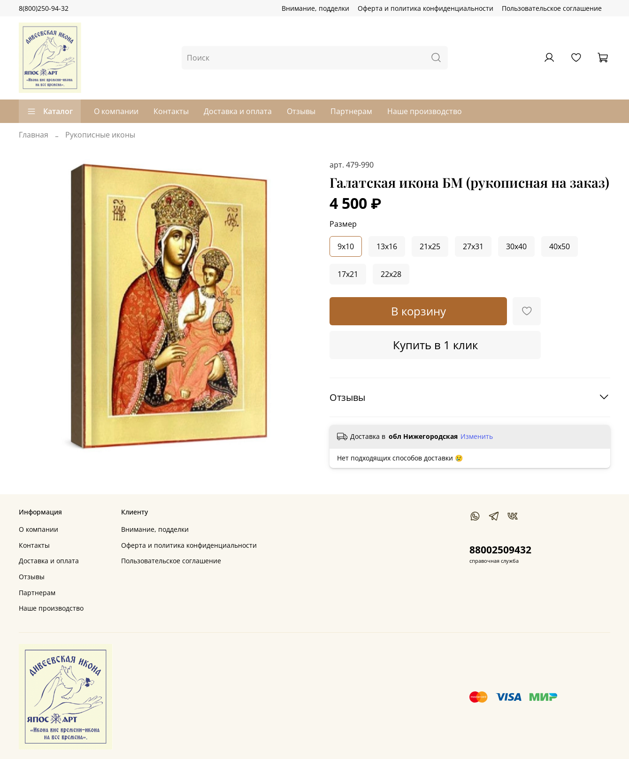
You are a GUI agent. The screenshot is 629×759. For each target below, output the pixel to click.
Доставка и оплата (238, 111)
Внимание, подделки (315, 8)
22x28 (391, 274)
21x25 (430, 246)
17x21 (348, 274)
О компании (116, 111)
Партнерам (351, 111)
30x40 (516, 246)
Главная (33, 135)
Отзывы (301, 111)
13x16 (386, 246)
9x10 (346, 246)
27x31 (473, 246)
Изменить (476, 436)
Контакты (171, 111)
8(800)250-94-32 (44, 8)
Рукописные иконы (100, 135)
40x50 (559, 246)
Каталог (50, 111)
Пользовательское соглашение (552, 8)
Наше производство (424, 111)
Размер (343, 224)
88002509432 (500, 549)
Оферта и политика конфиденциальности (425, 8)
